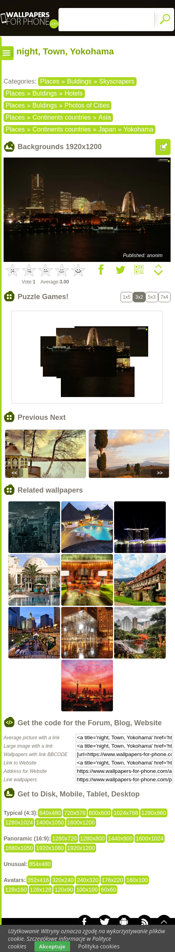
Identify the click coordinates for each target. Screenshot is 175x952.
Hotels (73, 93)
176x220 (112, 880)
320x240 (63, 880)
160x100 (137, 880)
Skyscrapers (116, 81)
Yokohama (138, 129)
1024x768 (125, 813)
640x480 (50, 813)
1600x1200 (81, 822)
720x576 (75, 813)
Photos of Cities (86, 105)
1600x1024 (149, 838)
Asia (105, 117)
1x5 (127, 297)
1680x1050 (19, 848)
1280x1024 (19, 822)
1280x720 (64, 838)
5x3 (151, 297)
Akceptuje (52, 946)
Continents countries (61, 117)
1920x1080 (50, 848)
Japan (107, 129)
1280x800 (92, 838)
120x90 (63, 889)
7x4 (164, 297)
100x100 (87, 889)
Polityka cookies (99, 946)
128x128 (41, 889)
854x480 (40, 864)
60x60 (108, 889)
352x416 (38, 880)
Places (49, 81)
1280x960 (153, 813)
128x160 (16, 889)
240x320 (88, 880)
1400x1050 (50, 822)
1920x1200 (81, 848)
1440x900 (120, 838)
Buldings (79, 81)
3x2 (139, 297)
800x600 (100, 813)
